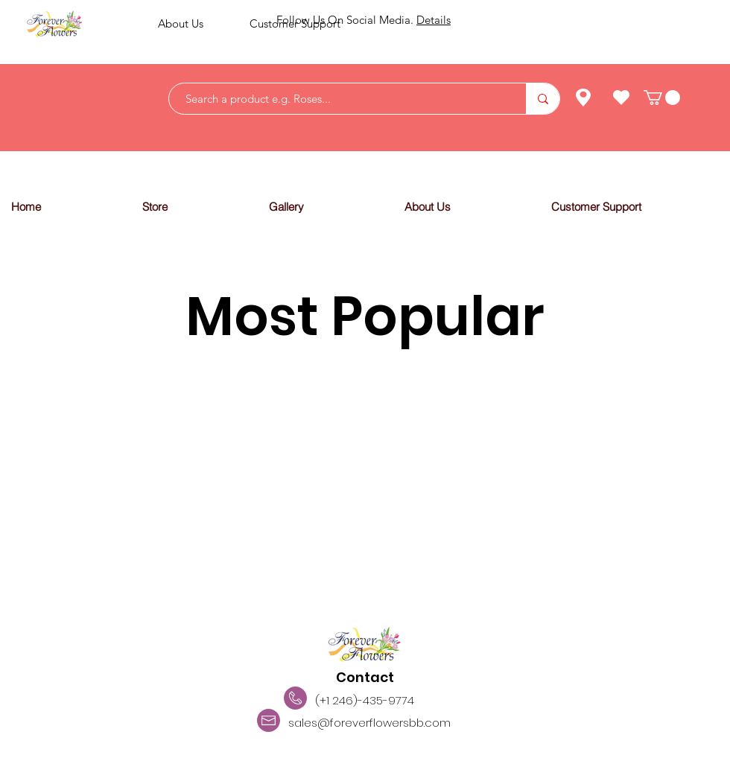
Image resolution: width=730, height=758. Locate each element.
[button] (193, 207)
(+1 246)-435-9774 (364, 700)
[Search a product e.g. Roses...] (340, 98)
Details (433, 20)
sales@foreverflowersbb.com (369, 722)
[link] (662, 97)
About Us (180, 23)
